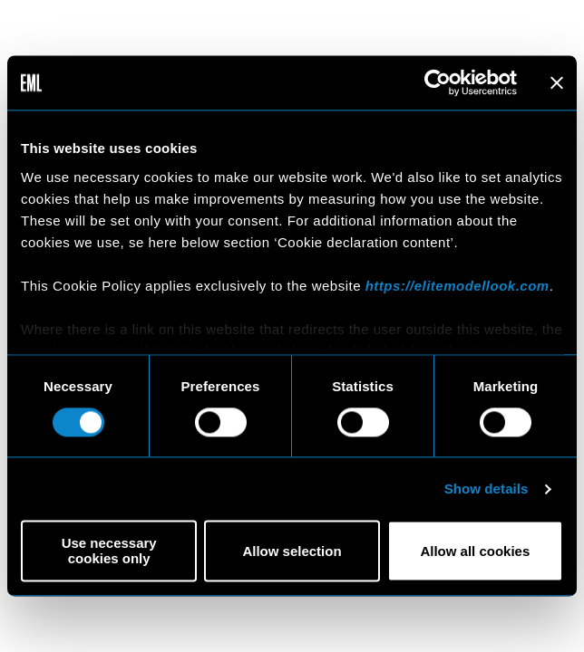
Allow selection (291, 551)
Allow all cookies (475, 551)
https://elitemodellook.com (457, 285)
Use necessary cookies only (109, 551)
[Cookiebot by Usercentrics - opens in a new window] (437, 82)
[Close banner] (556, 82)
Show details (486, 488)
